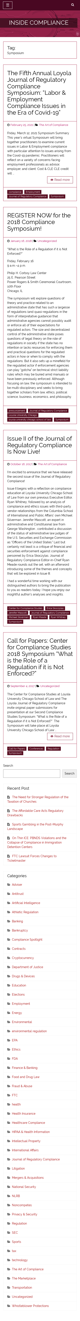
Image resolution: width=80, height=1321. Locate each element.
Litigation (18, 1168)
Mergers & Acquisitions (28, 1177)
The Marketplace (24, 1278)
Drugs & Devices (23, 976)
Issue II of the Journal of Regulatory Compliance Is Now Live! (39, 445)
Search (8, 765)
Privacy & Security (24, 1214)
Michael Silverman (18, 617)
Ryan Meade (39, 617)
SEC (15, 1232)
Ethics (16, 1049)
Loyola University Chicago (23, 415)
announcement (17, 410)
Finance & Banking (25, 1067)
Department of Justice (27, 967)
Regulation (53, 748)
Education (19, 985)
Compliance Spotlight (27, 939)
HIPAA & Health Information (31, 1132)
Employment (33, 192)
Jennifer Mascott (18, 612)
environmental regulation (29, 1031)
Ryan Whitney (58, 617)
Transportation (22, 1287)
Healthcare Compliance (28, 1122)
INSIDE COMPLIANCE (38, 22)
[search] (72, 4)
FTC (15, 1095)
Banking (17, 921)
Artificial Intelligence (26, 903)
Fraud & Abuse (22, 1086)
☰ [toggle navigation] (7, 5)
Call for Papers (17, 748)
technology (20, 1260)
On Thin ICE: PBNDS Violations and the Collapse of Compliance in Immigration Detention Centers (36, 842)
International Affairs (25, 1150)
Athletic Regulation (25, 912)
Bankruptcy (20, 930)
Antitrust (18, 894)
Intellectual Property (26, 1141)
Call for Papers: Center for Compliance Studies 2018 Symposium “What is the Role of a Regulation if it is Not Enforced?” (40, 657)
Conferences (36, 748)
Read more (62, 179)
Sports (16, 1241)
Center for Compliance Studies (25, 608)
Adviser (17, 884)
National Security (24, 1187)
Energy (17, 1013)
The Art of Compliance (53, 124)
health (16, 1104)
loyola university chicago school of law (30, 419)
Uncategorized (47, 241)
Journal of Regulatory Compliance (27, 196)
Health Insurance (23, 1113)
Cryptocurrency (23, 958)
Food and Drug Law (25, 1077)
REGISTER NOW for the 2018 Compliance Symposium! (39, 222)
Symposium (57, 196)
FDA (15, 1058)
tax (14, 1251)
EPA (14, 1040)
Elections (18, 994)
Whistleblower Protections (30, 1306)
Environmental (22, 1022)
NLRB (16, 1196)
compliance (15, 192)
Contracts (19, 948)
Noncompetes (22, 1205)
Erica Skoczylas (55, 608)
